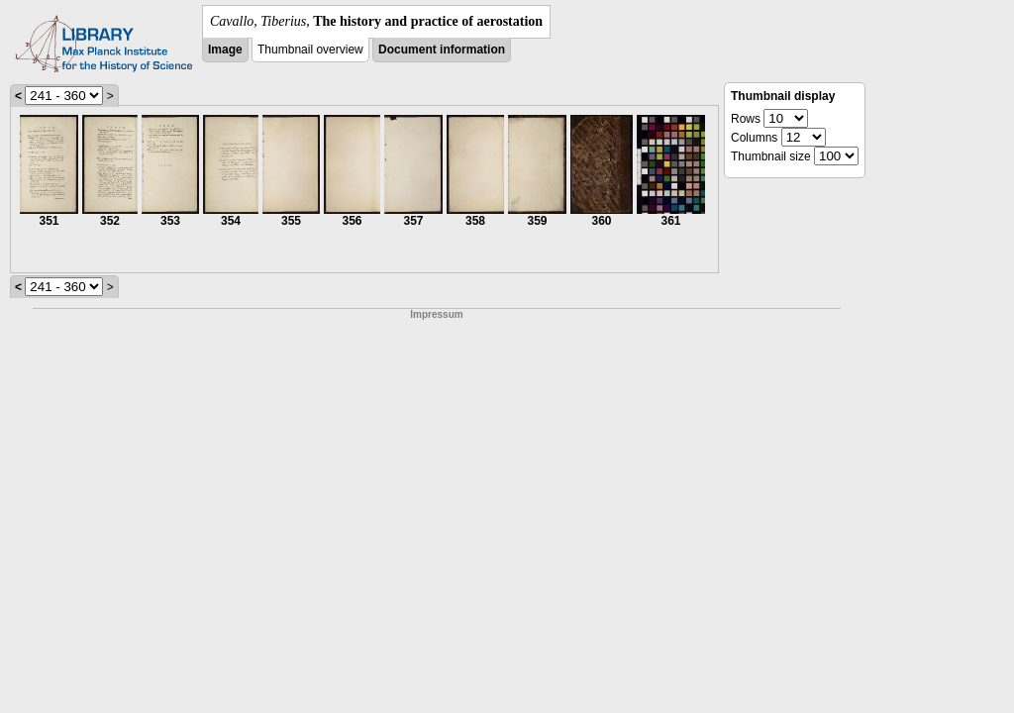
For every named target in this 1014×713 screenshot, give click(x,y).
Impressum (436, 314)
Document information (441, 49)
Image (225, 49)
